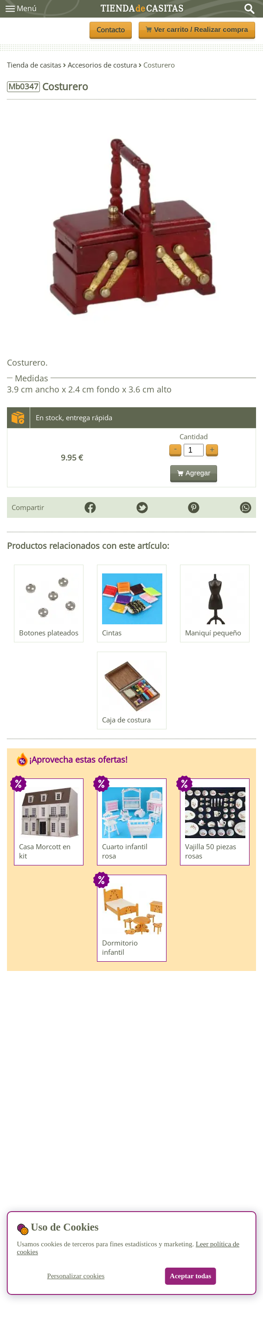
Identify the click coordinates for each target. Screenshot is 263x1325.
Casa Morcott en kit (45, 851)
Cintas (112, 632)
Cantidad (194, 436)
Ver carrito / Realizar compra (197, 29)
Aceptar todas (190, 1276)
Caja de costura (126, 719)
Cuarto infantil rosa (125, 851)
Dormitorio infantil (120, 947)
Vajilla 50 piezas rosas (210, 851)
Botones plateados (48, 632)
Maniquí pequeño (213, 632)
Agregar (193, 473)
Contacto (110, 29)
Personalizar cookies (76, 1276)
